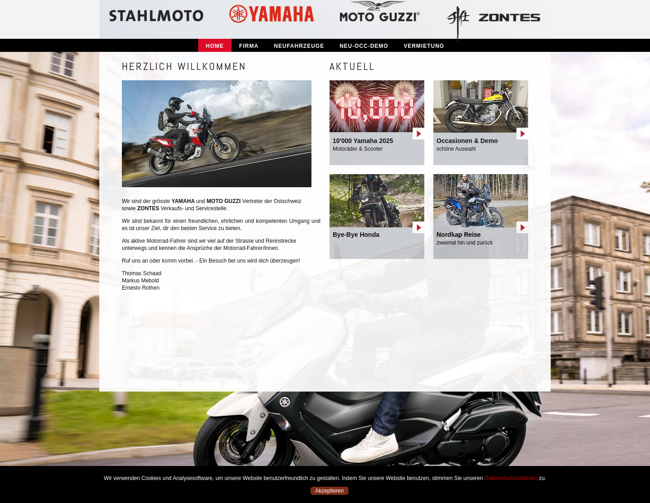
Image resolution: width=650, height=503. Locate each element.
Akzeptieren (329, 491)
